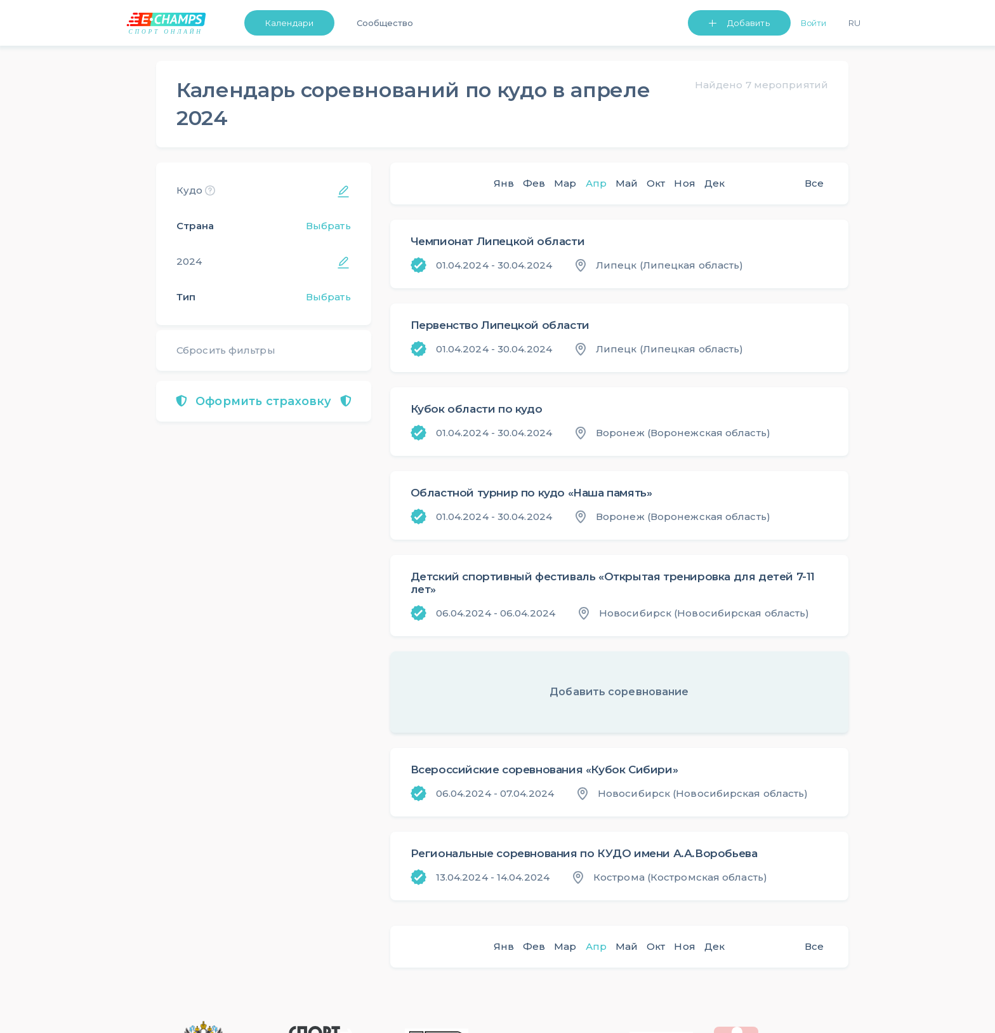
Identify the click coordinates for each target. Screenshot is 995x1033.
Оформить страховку (264, 401)
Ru (854, 23)
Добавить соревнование (619, 692)
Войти (814, 23)
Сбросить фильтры (225, 350)
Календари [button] (289, 23)
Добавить (748, 23)
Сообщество (385, 23)
